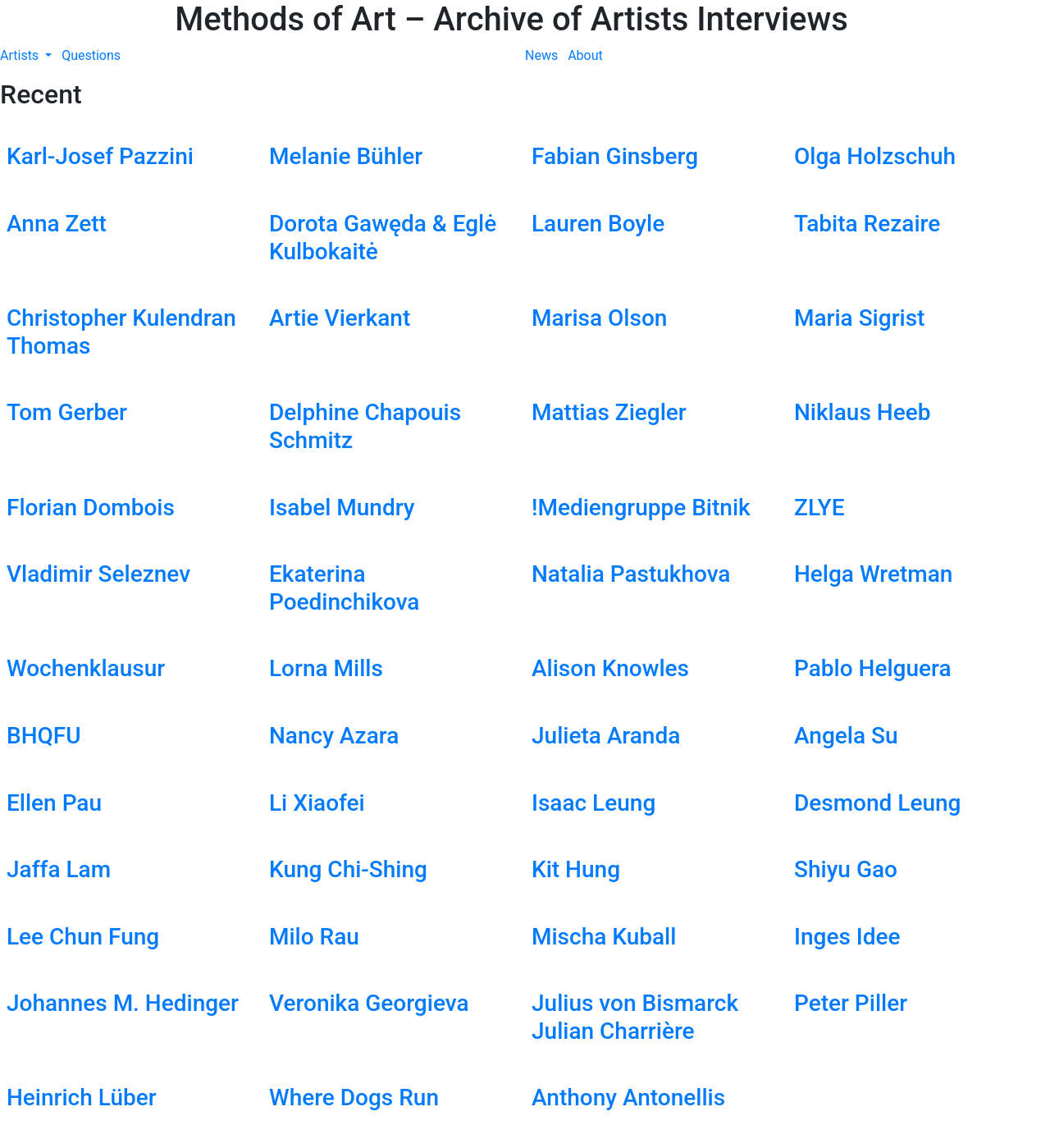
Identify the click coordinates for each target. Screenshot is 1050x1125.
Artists (21, 55)
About (585, 55)
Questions (91, 55)
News (541, 55)
